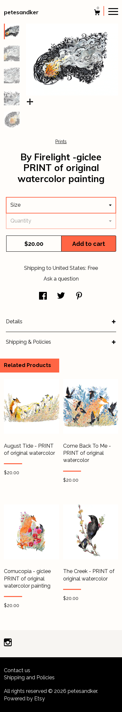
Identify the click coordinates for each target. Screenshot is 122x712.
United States (69, 268)
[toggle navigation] (113, 11)
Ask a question (61, 279)
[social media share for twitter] (61, 296)
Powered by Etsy (24, 698)
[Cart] (97, 13)
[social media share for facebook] (43, 296)
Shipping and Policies (29, 677)
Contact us (17, 670)
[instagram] (8, 643)
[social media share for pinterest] (79, 296)
